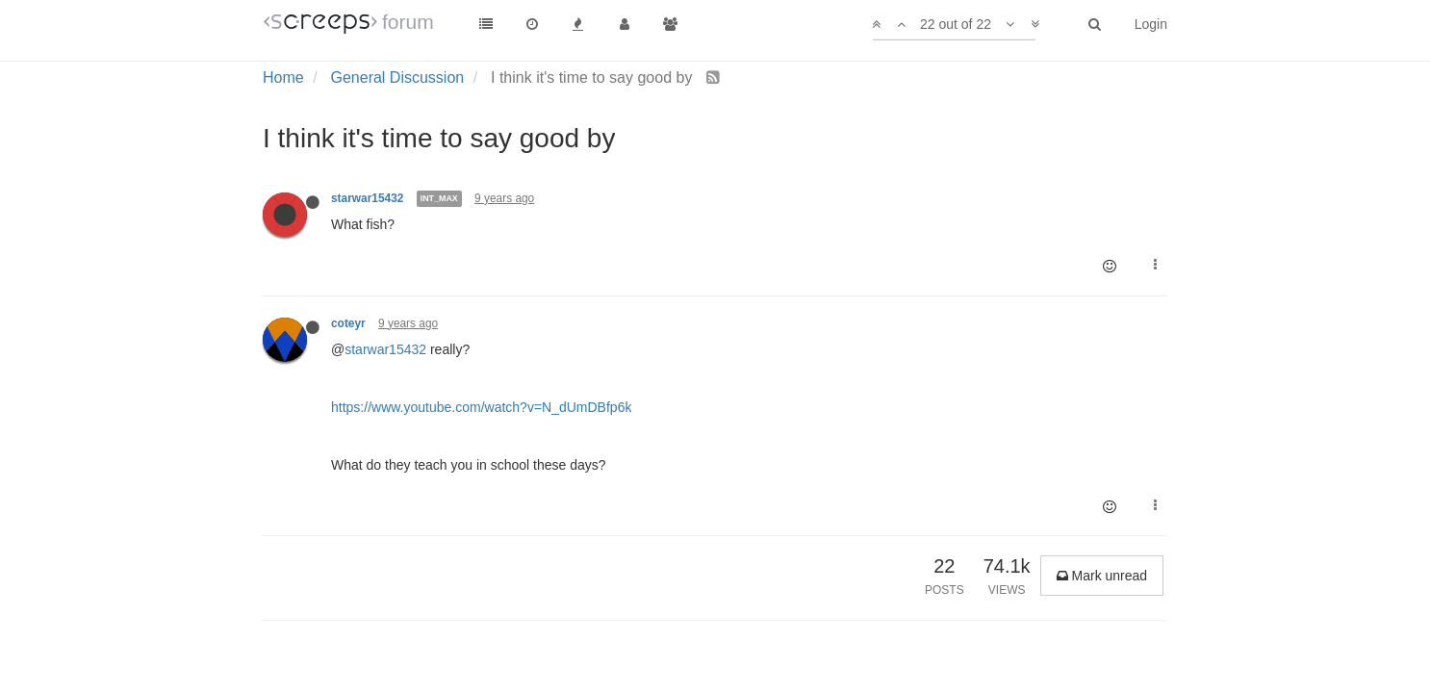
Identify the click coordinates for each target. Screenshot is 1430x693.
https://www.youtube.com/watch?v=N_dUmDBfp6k (481, 407)
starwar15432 (367, 198)
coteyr (348, 323)
